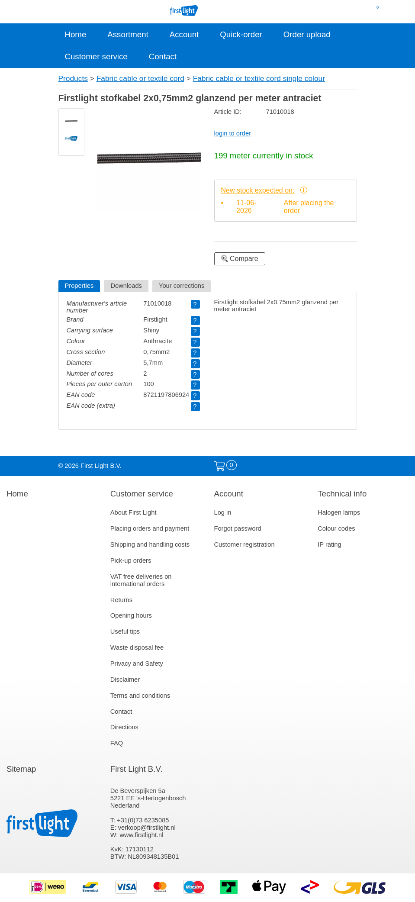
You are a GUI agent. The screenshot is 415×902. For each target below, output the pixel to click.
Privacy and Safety (136, 663)
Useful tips (125, 631)
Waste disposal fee (137, 647)
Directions (124, 727)
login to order (232, 133)
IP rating (329, 544)
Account (184, 34)
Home (76, 34)
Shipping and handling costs (150, 544)
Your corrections (181, 285)
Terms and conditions (140, 695)
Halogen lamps (339, 512)
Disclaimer (125, 679)
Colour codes (336, 528)
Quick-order (241, 34)
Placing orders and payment (150, 528)
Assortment (127, 34)
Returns (121, 599)
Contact (163, 56)
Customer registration (244, 544)
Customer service (96, 56)
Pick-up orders (130, 560)
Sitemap (21, 768)
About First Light (133, 512)
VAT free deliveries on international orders (141, 580)
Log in (223, 512)
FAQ (116, 743)
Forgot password (237, 528)
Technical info (342, 493)
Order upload (307, 34)
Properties (79, 285)
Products (73, 78)
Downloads (126, 285)
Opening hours (131, 615)
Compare (239, 258)
